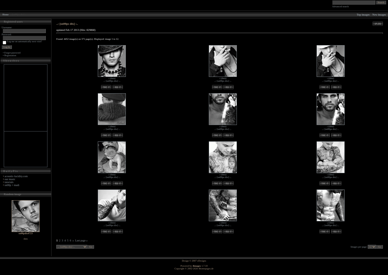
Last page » (81, 240)
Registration (10, 55)
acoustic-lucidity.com (16, 176)
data (112, 78)
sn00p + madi (12, 185)
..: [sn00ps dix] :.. (111, 81)
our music (10, 179)
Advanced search (340, 6)
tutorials (9, 182)
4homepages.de (206, 268)
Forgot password (12, 52)
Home (5, 14)
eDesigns (201, 260)
